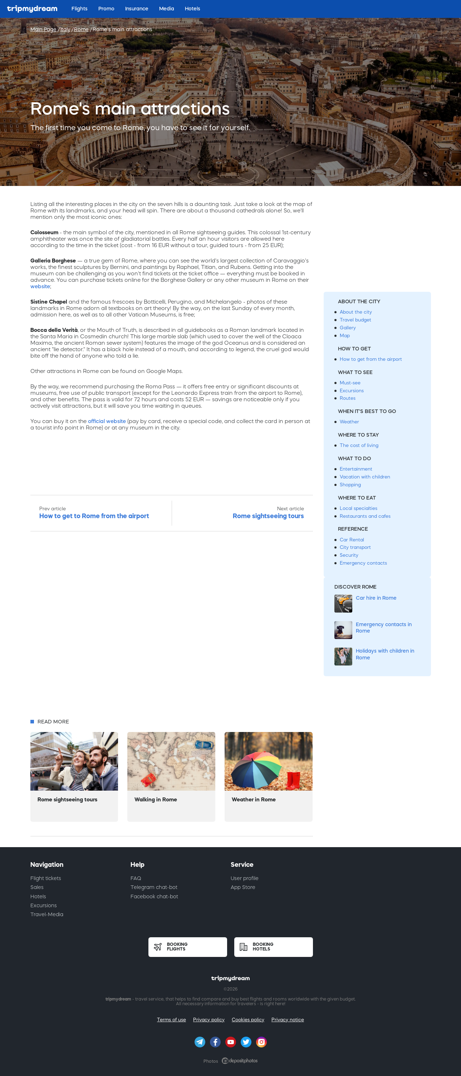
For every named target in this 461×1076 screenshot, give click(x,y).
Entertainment (356, 469)
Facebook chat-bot (154, 896)
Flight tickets (45, 878)
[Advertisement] (171, 627)
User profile (245, 878)
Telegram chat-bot (154, 887)
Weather (349, 421)
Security (349, 555)
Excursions (352, 390)
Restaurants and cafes (365, 516)
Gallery (348, 327)
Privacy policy (209, 1019)
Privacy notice (287, 1019)
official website (107, 421)
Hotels (38, 896)
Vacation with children (365, 477)
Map (345, 335)
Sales (37, 887)
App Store (243, 887)
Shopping (350, 484)
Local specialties (358, 508)
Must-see (350, 382)
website (40, 286)
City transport (355, 547)
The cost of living (359, 445)
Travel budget (355, 320)
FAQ (136, 878)
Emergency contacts (363, 563)
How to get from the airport (371, 359)
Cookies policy (248, 1019)
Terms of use (171, 1019)
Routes (347, 398)
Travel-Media (46, 914)
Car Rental (352, 539)
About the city (356, 312)
